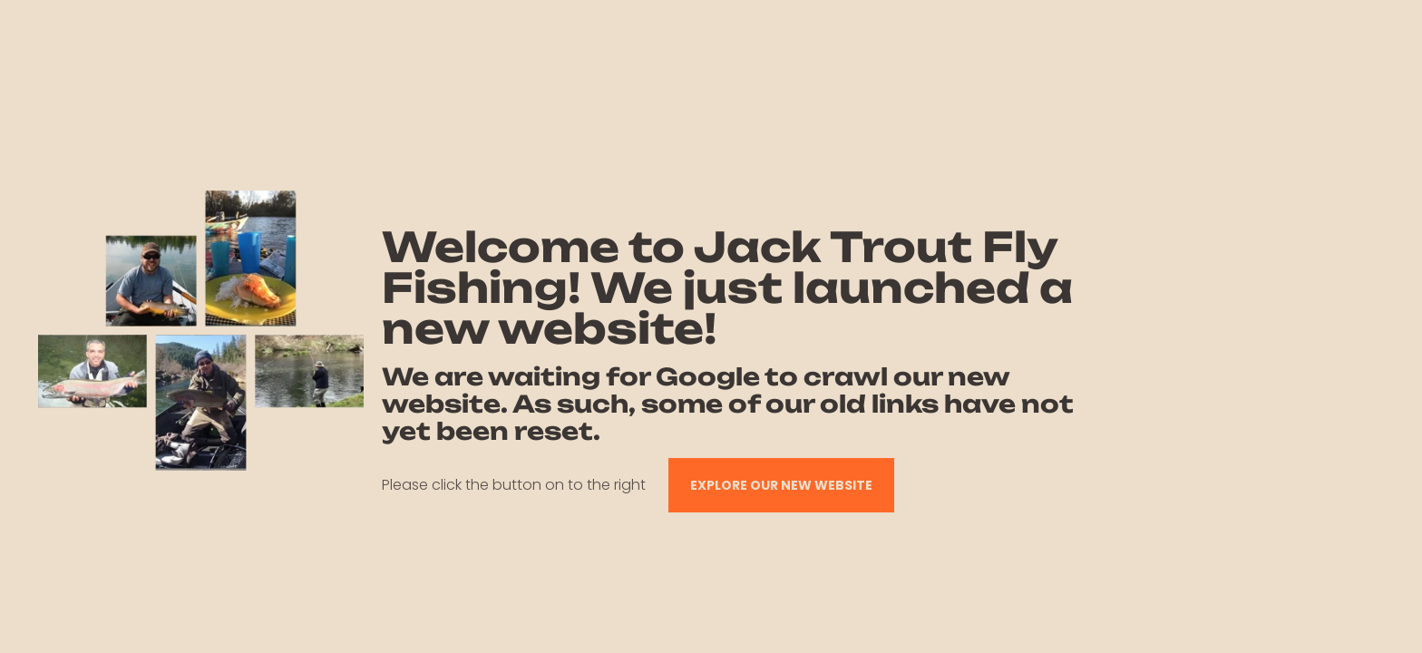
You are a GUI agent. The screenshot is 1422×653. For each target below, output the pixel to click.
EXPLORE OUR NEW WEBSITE (781, 485)
